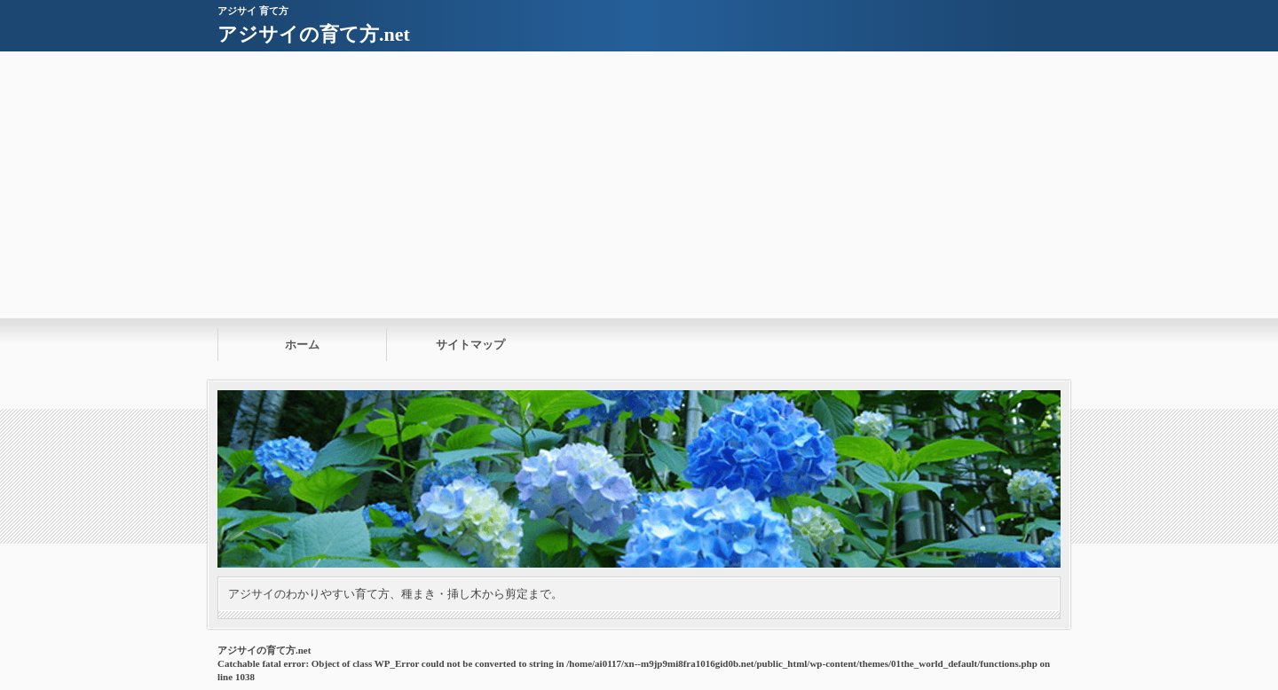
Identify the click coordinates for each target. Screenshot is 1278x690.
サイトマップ (470, 344)
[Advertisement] (639, 184)
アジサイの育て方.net (313, 34)
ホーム (302, 344)
